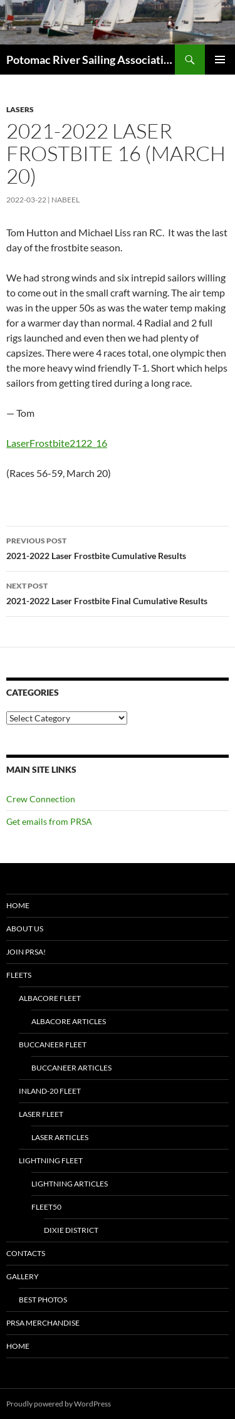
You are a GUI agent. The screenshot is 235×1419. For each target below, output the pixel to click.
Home (17, 905)
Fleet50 (46, 1207)
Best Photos (43, 1299)
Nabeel (65, 199)
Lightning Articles (69, 1183)
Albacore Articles (68, 1021)
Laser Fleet (41, 1114)
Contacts (25, 1253)
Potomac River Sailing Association (90, 59)
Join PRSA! (26, 951)
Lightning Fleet (51, 1160)
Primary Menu (220, 60)
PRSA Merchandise (43, 1322)
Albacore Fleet (50, 998)
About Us (24, 928)
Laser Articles (59, 1137)
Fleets (18, 975)
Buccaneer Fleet (52, 1044)
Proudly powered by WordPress (58, 1403)
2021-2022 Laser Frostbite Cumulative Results (117, 547)
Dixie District (71, 1230)
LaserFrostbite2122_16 (56, 443)
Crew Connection (40, 798)
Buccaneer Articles (71, 1067)
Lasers (20, 109)
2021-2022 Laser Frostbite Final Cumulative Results (117, 592)
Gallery (22, 1276)
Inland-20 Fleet (50, 1091)
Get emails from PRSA (49, 821)
